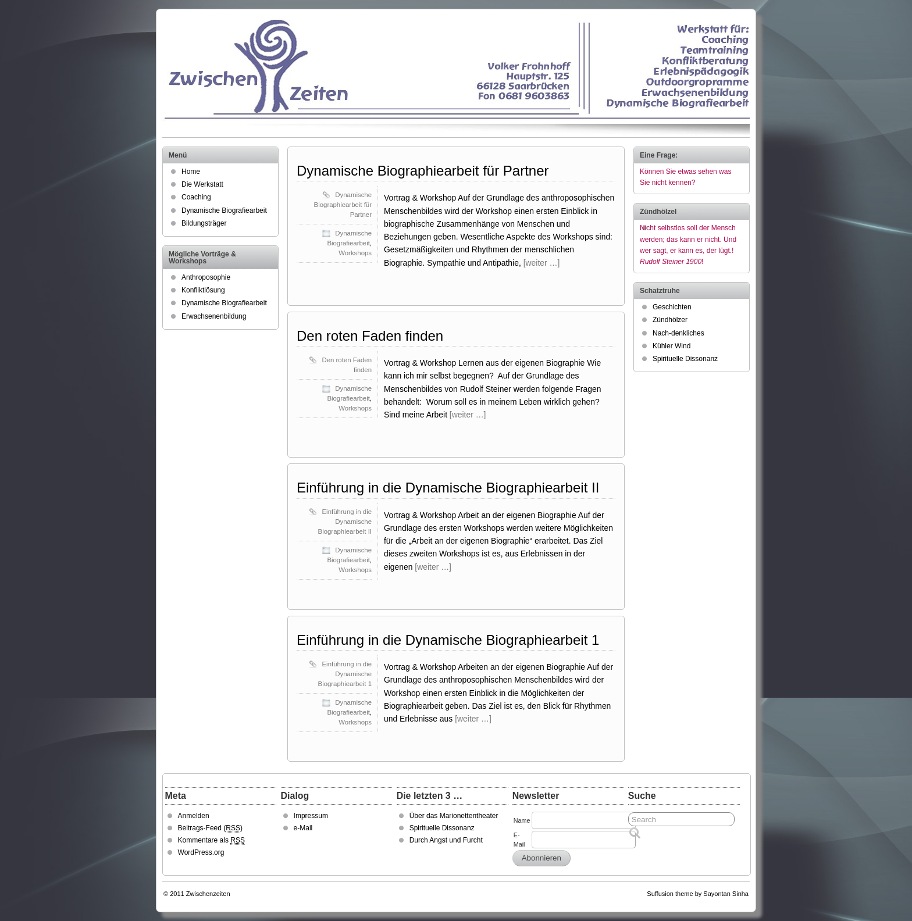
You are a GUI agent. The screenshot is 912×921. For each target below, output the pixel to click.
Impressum (311, 816)
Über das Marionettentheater (453, 816)
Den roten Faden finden (370, 336)
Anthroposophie (205, 277)
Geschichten (672, 307)
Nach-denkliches (678, 333)
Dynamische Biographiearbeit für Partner (423, 171)
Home (190, 171)
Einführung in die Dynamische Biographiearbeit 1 (448, 640)
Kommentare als (211, 840)
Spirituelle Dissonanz (685, 359)
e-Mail (303, 828)
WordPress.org (201, 852)
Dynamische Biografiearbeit (224, 210)
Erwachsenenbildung (213, 316)
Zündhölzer (670, 320)
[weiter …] (541, 262)
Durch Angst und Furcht (446, 840)
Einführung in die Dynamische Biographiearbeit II (448, 487)
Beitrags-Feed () (210, 828)
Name (522, 820)
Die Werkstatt (202, 184)
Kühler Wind (671, 346)
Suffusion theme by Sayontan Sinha (698, 893)
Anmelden (193, 816)
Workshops (355, 252)
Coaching (196, 197)
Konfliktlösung (203, 290)
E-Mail (519, 839)
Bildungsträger (203, 223)
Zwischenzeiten (208, 893)
